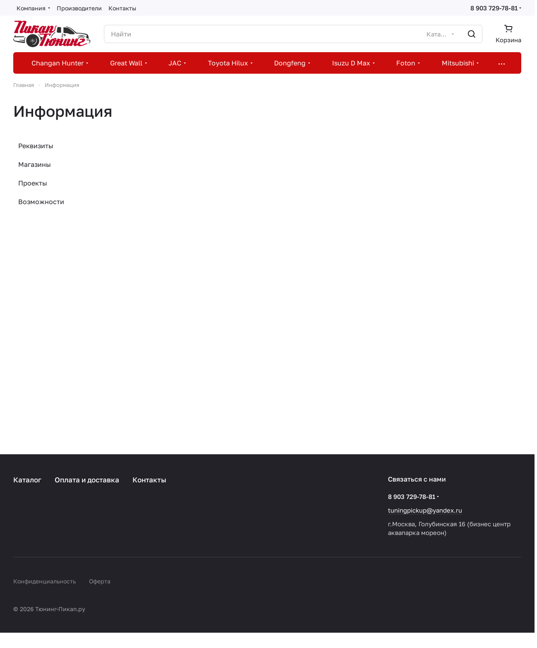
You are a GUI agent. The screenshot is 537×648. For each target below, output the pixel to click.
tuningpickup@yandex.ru (425, 510)
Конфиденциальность (44, 581)
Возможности (41, 202)
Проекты (32, 183)
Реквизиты (35, 146)
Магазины (34, 164)
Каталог (27, 479)
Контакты (149, 479)
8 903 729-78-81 (494, 8)
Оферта (100, 581)
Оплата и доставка (87, 479)
